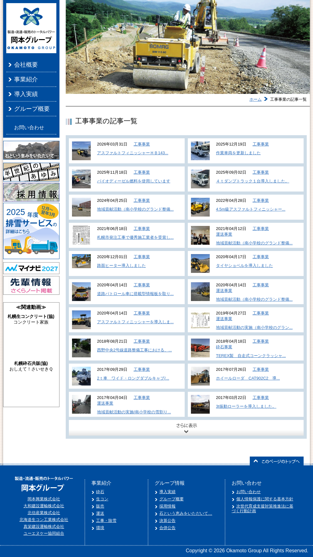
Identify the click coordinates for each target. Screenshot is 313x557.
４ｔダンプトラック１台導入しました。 (252, 181)
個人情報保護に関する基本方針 (264, 499)
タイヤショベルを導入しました (244, 265)
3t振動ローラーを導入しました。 (246, 406)
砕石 (100, 491)
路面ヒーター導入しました (121, 265)
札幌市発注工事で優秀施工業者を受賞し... (135, 237)
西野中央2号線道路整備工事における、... (134, 350)
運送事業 (224, 234)
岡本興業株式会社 (44, 499)
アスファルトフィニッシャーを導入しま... (135, 321)
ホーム (255, 99)
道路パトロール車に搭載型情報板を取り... (135, 293)
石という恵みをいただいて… (185, 513)
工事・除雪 (106, 520)
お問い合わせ (29, 127)
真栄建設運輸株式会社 (43, 526)
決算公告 (167, 520)
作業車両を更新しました (238, 153)
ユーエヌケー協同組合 (43, 533)
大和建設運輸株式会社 (43, 505)
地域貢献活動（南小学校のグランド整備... (135, 209)
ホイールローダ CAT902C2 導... (248, 378)
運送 (100, 513)
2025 (15, 212)
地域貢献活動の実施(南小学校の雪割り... (134, 412)
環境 (100, 527)
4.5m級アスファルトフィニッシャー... (250, 209)
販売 (100, 506)
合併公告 (167, 527)
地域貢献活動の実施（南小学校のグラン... (254, 327)
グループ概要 (32, 108)
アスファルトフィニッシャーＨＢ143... (132, 153)
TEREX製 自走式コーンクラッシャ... (251, 355)
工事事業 (142, 144)
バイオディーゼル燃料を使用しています (133, 181)
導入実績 (26, 94)
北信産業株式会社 (44, 512)
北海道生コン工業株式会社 (43, 519)
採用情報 (167, 506)
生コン (102, 499)
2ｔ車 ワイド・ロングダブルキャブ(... (133, 378)
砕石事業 (224, 347)
